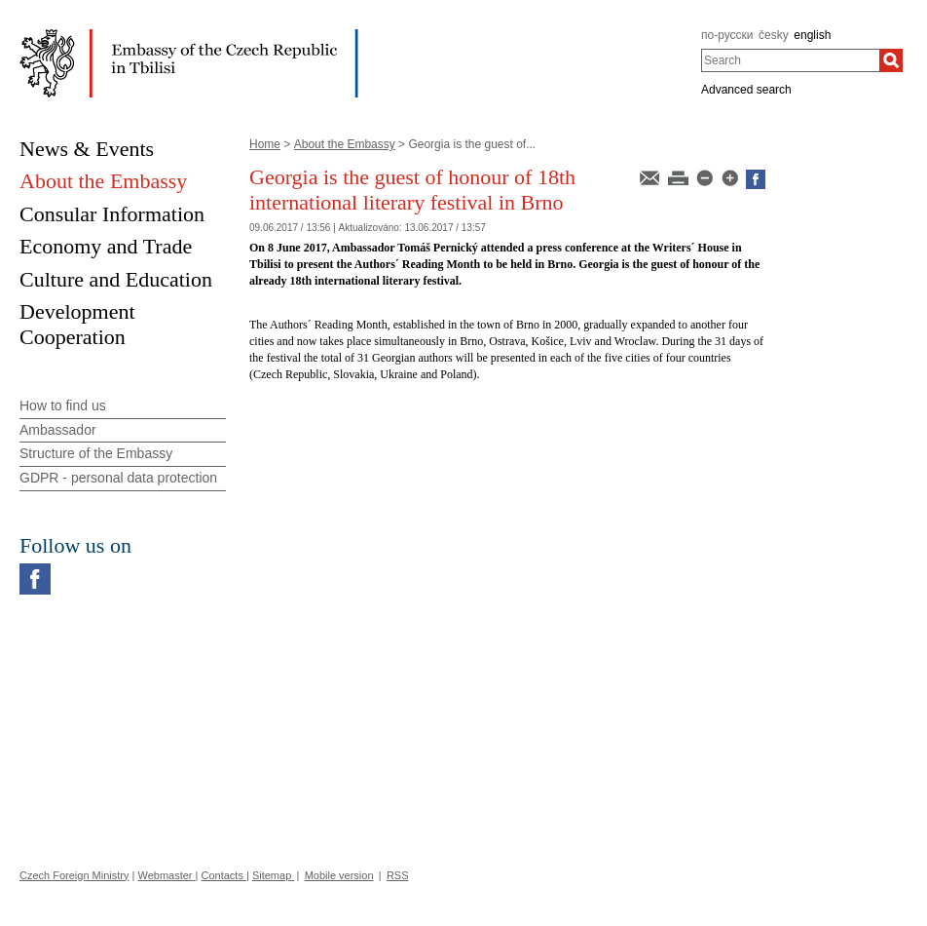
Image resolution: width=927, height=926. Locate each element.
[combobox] (790, 60)
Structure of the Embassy (95, 453)
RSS (398, 875)
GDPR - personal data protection (118, 477)
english (812, 35)
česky (774, 35)
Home (264, 144)
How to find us (62, 405)
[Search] (891, 60)
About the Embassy (344, 144)
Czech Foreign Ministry (74, 875)
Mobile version (339, 875)
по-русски (727, 35)
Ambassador (57, 430)
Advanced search (746, 90)
